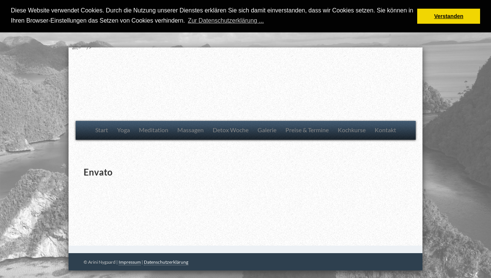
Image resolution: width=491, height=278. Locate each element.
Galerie (267, 129)
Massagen (190, 129)
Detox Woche (231, 129)
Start (101, 129)
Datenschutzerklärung (166, 262)
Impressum (130, 262)
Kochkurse (352, 129)
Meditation (153, 129)
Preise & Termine (307, 129)
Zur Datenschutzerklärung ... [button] (226, 20)
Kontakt (385, 129)
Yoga (123, 129)
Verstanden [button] (449, 16)
